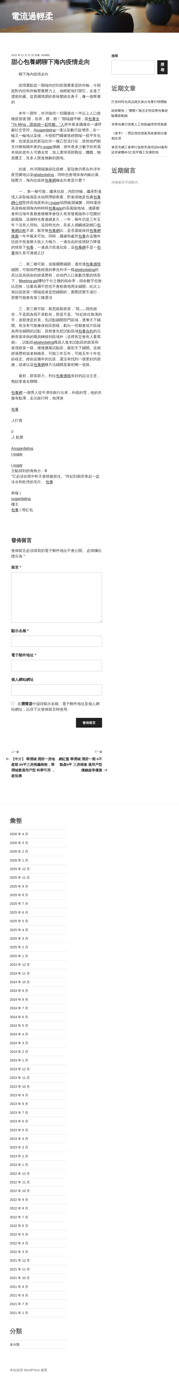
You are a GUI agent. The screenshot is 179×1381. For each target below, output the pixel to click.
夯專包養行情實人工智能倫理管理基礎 (139, 124)
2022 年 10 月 (20, 1191)
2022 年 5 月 (19, 1234)
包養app (55, 208)
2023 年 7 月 (19, 1112)
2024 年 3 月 (19, 1043)
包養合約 (85, 331)
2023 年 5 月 (19, 1130)
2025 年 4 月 (19, 930)
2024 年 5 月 (19, 1025)
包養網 (50, 180)
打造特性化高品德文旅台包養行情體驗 (139, 102)
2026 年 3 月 (19, 843)
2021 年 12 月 (20, 1260)
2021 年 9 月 (19, 1287)
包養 (82, 236)
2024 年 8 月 (19, 999)
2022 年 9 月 (19, 1200)
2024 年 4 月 (19, 1034)
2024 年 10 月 (20, 982)
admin (45, 55)
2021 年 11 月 (20, 1269)
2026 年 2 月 (19, 851)
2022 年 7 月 (19, 1217)
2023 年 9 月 (19, 1095)
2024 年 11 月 (20, 973)
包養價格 (63, 376)
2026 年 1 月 (19, 860)
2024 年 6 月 (19, 1017)
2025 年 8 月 (19, 895)
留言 (16, 567)
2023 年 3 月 (19, 1147)
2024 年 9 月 (19, 991)
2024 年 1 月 (19, 1060)
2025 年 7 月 (19, 903)
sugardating (21, 499)
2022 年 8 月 (19, 1208)
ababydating (44, 175)
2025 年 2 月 (19, 947)
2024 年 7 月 (19, 1008)
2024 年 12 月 (20, 964)
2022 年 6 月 (19, 1226)
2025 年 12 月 (20, 869)
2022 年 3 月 (19, 1252)
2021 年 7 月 (19, 1304)
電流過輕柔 (32, 16)
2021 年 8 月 (19, 1295)
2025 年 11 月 (20, 877)
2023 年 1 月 (19, 1165)
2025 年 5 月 (19, 921)
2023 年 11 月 (20, 1078)
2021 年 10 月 (20, 1278)
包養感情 (93, 264)
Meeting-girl (28, 281)
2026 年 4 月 (19, 834)
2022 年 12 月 (20, 1173)
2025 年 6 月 (19, 912)
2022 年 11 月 (20, 1182)
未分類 (15, 1344)
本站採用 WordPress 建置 (28, 1370)
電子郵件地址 (23, 655)
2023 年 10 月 (20, 1086)
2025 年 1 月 (19, 956)
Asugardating (44, 130)
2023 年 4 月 (19, 1139)
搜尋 (114, 56)
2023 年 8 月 (19, 1104)
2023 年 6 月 (19, 1121)
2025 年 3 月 (19, 938)
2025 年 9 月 (19, 886)
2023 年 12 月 (20, 1069)
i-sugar (46, 147)
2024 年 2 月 (19, 1051)
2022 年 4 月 (19, 1243)
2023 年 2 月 (19, 1156)
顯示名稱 (20, 631)
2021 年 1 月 (19, 1313)
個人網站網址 (22, 680)
